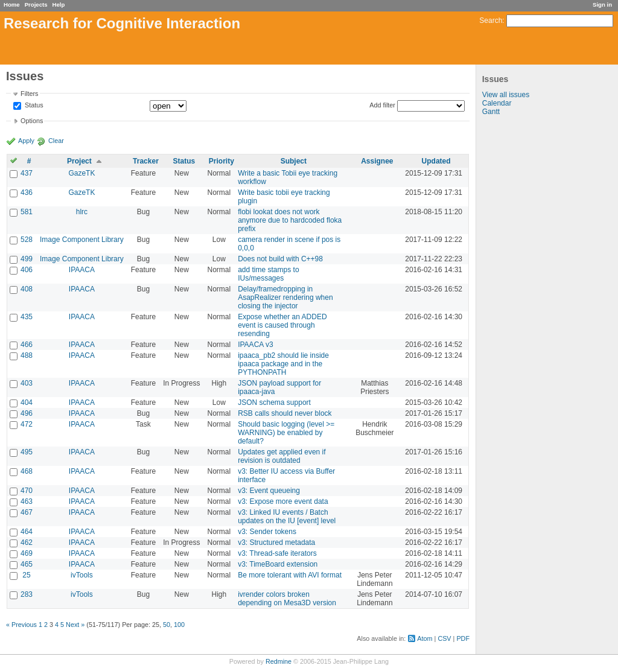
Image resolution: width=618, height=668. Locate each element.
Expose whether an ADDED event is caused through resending (282, 325)
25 (26, 575)
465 (27, 564)
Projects (36, 4)
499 (27, 259)
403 (27, 383)
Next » (75, 624)
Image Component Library (82, 239)
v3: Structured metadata (276, 542)
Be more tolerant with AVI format (290, 575)
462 (27, 542)
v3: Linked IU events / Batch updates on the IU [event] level (287, 516)
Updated (436, 161)
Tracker (146, 161)
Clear (56, 140)
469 (27, 553)
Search (490, 20)
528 (27, 239)
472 (27, 424)
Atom (424, 638)
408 (27, 289)
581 (27, 212)
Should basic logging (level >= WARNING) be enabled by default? (286, 432)
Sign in (602, 4)
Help (59, 4)
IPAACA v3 (255, 344)
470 (27, 490)
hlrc (82, 212)
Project (79, 161)
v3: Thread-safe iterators (277, 553)
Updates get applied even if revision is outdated (281, 456)
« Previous (21, 624)
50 (166, 624)
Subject (294, 161)
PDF (463, 638)
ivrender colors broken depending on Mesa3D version (287, 598)
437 (27, 173)
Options (32, 120)
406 (27, 270)
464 (27, 531)
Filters (29, 93)
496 (27, 413)
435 (27, 317)
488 (27, 355)
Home (12, 4)
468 (27, 471)
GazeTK (81, 173)
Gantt (491, 111)
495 (27, 452)
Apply (26, 140)
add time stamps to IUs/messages (268, 274)
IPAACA (82, 270)
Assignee (377, 161)
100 (179, 624)
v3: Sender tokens (267, 531)
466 (27, 344)
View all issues (505, 95)
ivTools (82, 575)
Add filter (382, 105)
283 (27, 594)
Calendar (497, 103)
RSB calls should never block (284, 413)
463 (27, 501)
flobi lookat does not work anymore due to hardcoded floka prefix (290, 220)
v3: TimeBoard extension (277, 564)
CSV (444, 638)
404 (27, 402)
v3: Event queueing (269, 490)
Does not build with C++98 (280, 259)
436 (27, 192)
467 (27, 512)
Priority (221, 161)
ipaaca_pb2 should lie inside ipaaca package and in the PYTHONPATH (283, 364)
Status (33, 105)
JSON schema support (274, 402)
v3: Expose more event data (283, 501)
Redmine (278, 661)
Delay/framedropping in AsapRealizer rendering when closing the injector (285, 297)
